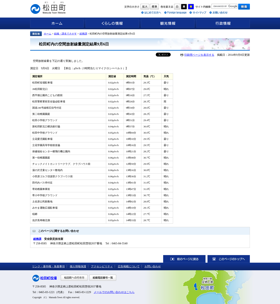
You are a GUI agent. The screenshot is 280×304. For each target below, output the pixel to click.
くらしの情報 (112, 23)
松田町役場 (48, 278)
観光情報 (167, 23)
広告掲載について (129, 266)
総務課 (83, 33)
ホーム (57, 23)
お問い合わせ (152, 266)
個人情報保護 (78, 266)
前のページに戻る (184, 259)
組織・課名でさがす (65, 33)
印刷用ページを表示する (199, 54)
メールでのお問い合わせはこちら (114, 292)
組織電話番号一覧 (102, 278)
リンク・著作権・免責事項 (48, 266)
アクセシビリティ (102, 266)
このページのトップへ (228, 259)
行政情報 (223, 23)
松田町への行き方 (74, 278)
